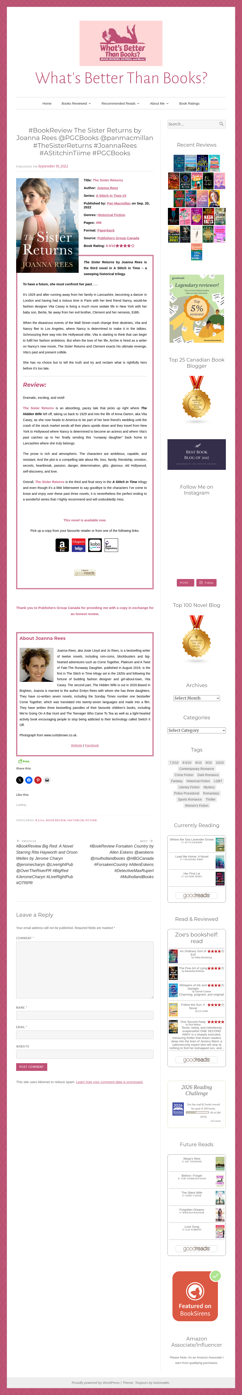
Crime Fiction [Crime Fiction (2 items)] (184, 775)
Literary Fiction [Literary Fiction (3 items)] (189, 787)
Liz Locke (203, 1011)
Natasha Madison (193, 1213)
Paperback (106, 230)
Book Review (56, 820)
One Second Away (193, 1021)
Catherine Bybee (193, 859)
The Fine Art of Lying (193, 968)
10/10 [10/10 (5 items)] (220, 762)
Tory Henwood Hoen (193, 1179)
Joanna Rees (107, 188)
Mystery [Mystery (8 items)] (209, 787)
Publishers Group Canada (118, 238)
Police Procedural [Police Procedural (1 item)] (186, 793)
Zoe (189, 1104)
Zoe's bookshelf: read (196, 937)
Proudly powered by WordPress (96, 1383)
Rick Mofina (194, 1024)
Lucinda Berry (193, 876)
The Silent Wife (191, 1192)
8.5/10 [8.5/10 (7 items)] (186, 762)
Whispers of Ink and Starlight (193, 986)
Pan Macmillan (119, 203)
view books (215, 1121)
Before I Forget (192, 1175)
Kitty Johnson (193, 842)
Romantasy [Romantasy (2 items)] (211, 793)
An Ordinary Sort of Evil (193, 952)
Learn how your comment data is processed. (109, 1082)
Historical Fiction (111, 215)
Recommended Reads (118, 103)
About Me (157, 103)
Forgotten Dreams (192, 1209)
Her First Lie (191, 873)
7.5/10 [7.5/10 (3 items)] (174, 762)
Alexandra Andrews (194, 971)
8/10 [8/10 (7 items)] (198, 762)
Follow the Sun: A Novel (193, 1006)
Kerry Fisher (193, 1196)
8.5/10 (39, 820)
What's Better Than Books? (121, 78)
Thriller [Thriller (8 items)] (210, 799)
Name (21, 1007)
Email (21, 1027)
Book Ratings (189, 103)
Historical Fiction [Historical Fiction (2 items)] (198, 781)
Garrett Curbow (203, 991)
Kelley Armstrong (203, 957)
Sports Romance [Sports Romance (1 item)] (190, 799)
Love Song (192, 1226)
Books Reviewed (74, 103)
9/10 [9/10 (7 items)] (209, 762)
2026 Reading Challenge (196, 1090)
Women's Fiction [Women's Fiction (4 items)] (196, 805)
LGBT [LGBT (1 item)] (218, 781)
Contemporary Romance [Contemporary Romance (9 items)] (196, 769)
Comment (25, 938)
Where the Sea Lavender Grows (192, 839)
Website (76, 745)
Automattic (161, 1383)
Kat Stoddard (193, 1162)
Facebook (92, 745)
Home (47, 103)
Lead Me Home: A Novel (191, 856)
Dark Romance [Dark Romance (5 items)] (208, 775)
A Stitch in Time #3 (111, 195)
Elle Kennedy (193, 1230)
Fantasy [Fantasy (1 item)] (176, 781)
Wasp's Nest (191, 1158)
